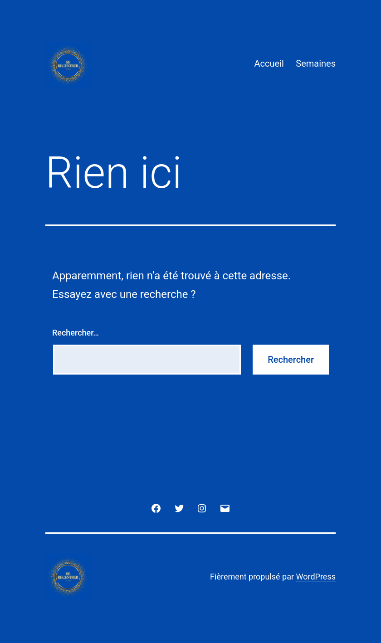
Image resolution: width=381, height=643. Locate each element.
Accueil (269, 63)
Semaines (316, 63)
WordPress (316, 576)
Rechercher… (75, 332)
